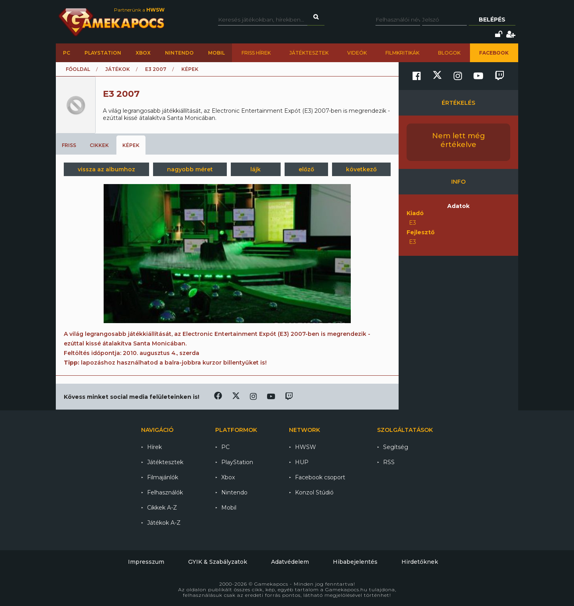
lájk (255, 169)
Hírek (154, 447)
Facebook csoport (320, 477)
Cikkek (99, 145)
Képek (131, 145)
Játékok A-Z (164, 522)
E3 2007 (155, 69)
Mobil (216, 53)
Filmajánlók (162, 477)
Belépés (492, 19)
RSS (389, 462)
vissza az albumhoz (106, 169)
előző (306, 169)
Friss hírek (256, 53)
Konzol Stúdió (314, 492)
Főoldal (78, 69)
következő (361, 169)
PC (66, 53)
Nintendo (179, 53)
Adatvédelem (290, 561)
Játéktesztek (308, 53)
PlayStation (103, 53)
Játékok (117, 69)
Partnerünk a (139, 10)
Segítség (395, 447)
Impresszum (146, 561)
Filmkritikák (402, 53)
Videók (357, 53)
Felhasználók (165, 492)
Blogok (449, 53)
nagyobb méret (190, 169)
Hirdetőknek (419, 561)
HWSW (305, 447)
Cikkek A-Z (162, 507)
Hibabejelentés (355, 561)
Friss (69, 145)
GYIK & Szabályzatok (217, 561)
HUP (302, 462)
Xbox (143, 53)
